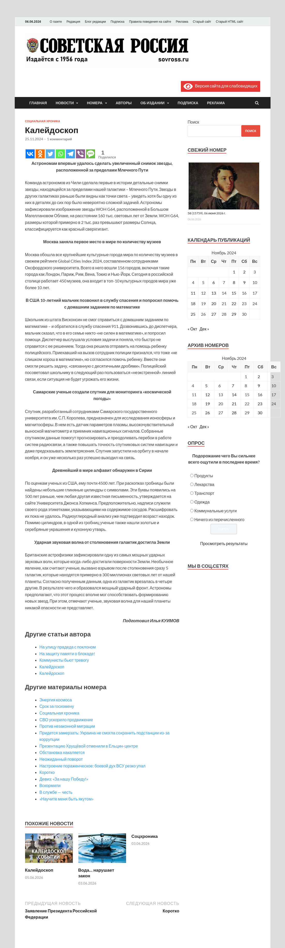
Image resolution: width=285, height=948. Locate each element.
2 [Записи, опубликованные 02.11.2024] (244, 271)
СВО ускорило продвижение (66, 719)
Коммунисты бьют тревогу (64, 660)
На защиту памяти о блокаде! (67, 653)
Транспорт (204, 493)
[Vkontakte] (30, 153)
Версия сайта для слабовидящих (220, 85)
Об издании (153, 103)
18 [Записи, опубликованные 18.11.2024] (193, 303)
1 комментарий (59, 139)
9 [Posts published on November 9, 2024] (259, 385)
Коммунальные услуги (215, 510)
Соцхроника (145, 836)
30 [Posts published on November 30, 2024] (260, 412)
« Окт (192, 328)
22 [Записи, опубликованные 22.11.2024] (234, 303)
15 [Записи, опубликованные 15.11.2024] (234, 292)
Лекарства (204, 484)
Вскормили (50, 785)
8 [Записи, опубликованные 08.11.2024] (234, 282)
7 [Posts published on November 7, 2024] (233, 385)
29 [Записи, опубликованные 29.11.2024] (234, 314)
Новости (65, 103)
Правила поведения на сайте (150, 21)
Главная (38, 103)
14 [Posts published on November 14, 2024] (234, 394)
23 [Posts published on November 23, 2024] (260, 403)
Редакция (73, 21)
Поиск (193, 121)
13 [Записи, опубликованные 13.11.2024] (213, 292)
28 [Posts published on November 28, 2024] (234, 412)
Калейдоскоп (52, 666)
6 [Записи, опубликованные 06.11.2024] (213, 282)
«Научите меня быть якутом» (67, 798)
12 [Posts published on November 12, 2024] (207, 394)
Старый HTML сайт (229, 21)
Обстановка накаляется (62, 752)
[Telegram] (70, 153)
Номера (94, 103)
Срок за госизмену (57, 706)
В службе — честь (56, 792)
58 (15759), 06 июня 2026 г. (207, 213)
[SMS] (90, 153)
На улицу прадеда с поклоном (68, 646)
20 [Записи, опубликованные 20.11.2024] (213, 303)
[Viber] (80, 153)
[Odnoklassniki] (40, 153)
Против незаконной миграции (67, 726)
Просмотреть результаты (224, 543)
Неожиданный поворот (61, 759)
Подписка (117, 21)
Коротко (47, 772)
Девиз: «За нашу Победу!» (64, 778)
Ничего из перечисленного (219, 519)
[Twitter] (50, 153)
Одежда (202, 501)
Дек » (204, 328)
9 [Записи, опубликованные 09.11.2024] (244, 282)
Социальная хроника (42, 121)
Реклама (182, 21)
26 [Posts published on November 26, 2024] (207, 412)
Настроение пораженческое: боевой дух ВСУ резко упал (93, 765)
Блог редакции (95, 21)
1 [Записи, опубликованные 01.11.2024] (234, 271)
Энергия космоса (56, 699)
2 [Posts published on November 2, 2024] (259, 376)
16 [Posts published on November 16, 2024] (260, 394)
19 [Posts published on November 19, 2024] (207, 403)
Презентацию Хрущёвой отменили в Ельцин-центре (89, 745)
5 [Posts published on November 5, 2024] (206, 385)
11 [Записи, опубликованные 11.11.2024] (193, 292)
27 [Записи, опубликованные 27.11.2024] (213, 314)
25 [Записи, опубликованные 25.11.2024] (193, 314)
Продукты (203, 475)
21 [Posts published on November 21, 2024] (234, 403)
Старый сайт (202, 21)
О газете (56, 21)
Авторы (124, 103)
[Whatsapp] (60, 153)
